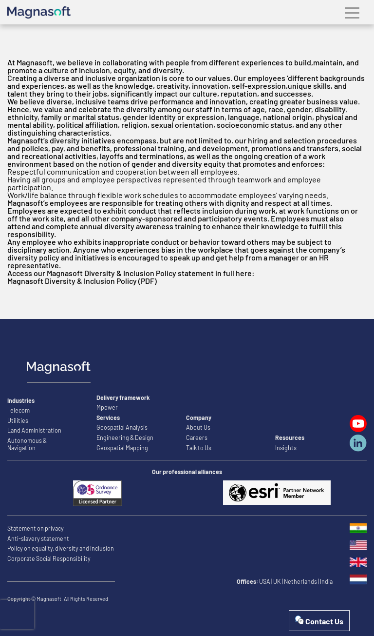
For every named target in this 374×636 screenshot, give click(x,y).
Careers (196, 437)
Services (108, 417)
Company (198, 417)
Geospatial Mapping (122, 447)
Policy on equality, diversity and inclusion (60, 548)
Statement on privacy (35, 528)
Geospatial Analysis (122, 427)
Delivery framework (123, 397)
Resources (289, 437)
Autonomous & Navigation (27, 444)
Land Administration (34, 430)
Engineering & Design (124, 437)
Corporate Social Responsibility (49, 558)
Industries (21, 400)
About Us (198, 427)
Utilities (17, 420)
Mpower (107, 407)
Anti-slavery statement (38, 538)
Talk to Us (198, 447)
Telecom (18, 410)
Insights (286, 447)
